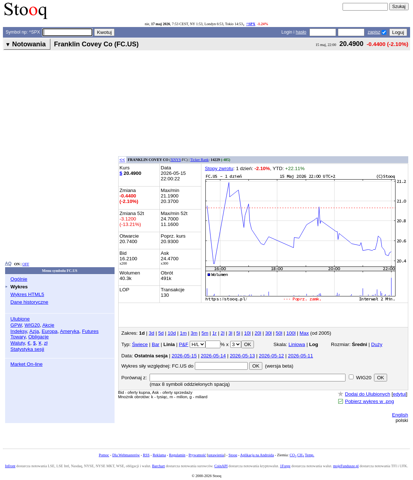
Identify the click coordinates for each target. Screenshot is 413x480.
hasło (301, 32)
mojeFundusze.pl (346, 466)
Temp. (309, 455)
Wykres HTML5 (27, 294)
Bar (155, 344)
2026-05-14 (213, 355)
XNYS (176, 160)
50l (279, 333)
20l (258, 333)
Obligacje (38, 336)
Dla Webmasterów (126, 455)
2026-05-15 (184, 355)
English (400, 415)
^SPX (250, 24)
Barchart (158, 466)
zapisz (374, 32)
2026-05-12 (271, 355)
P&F (183, 344)
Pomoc (104, 455)
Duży (376, 344)
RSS (146, 455)
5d (161, 333)
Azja (34, 331)
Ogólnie (19, 279)
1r (214, 333)
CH (300, 455)
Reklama (159, 455)
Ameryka (69, 331)
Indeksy (19, 331)
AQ (8, 263)
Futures (90, 331)
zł (45, 343)
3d (151, 333)
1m (183, 333)
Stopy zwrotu (219, 168)
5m (204, 333)
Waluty (18, 343)
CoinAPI (220, 466)
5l (238, 333)
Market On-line (27, 364)
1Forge (285, 466)
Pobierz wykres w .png (369, 401)
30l (268, 333)
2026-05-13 (242, 355)
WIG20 (32, 325)
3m (194, 333)
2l (222, 333)
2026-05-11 (300, 355)
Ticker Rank (199, 160)
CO (293, 455)
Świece (140, 344)
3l (230, 333)
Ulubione (20, 319)
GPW (16, 325)
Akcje (48, 325)
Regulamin (177, 455)
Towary (18, 336)
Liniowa (297, 344)
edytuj (399, 394)
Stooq (232, 455)
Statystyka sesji (28, 349)
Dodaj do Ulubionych (367, 394)
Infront (10, 466)
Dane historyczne (30, 302)
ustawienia (216, 455)
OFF (25, 264)
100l (291, 333)
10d (172, 333)
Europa (49, 331)
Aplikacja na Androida (257, 455)
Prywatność (197, 455)
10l (247, 333)
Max (304, 333)
